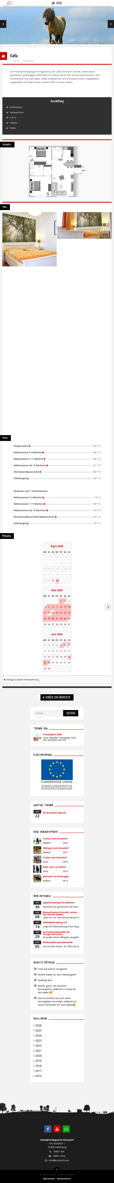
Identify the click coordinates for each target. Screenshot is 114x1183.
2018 (38, 1066)
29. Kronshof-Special (54, 812)
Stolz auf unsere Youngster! (52, 968)
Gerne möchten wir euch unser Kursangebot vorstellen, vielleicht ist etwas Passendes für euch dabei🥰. (57, 1001)
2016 (38, 1076)
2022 (38, 1045)
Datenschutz (64, 1178)
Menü (59, 3)
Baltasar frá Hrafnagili (55, 876)
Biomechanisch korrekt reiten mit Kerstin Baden (60, 913)
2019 (38, 1061)
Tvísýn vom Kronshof (55, 857)
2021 (38, 1050)
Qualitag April (45, 980)
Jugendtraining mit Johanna (58, 902)
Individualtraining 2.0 (55, 922)
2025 (38, 1030)
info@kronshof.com (59, 1160)
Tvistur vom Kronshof (55, 838)
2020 (38, 1056)
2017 (38, 1071)
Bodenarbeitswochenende (58, 942)
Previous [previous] (3, 24)
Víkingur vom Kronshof (56, 848)
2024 (38, 1035)
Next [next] (111, 24)
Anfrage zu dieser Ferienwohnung (22, 679)
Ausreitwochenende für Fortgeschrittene (56, 933)
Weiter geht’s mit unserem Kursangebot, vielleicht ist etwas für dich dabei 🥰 (57, 989)
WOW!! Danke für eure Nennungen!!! (57, 974)
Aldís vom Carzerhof (54, 866)
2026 (38, 1025)
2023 (38, 1040)
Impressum (49, 1178)
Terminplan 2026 (52, 734)
